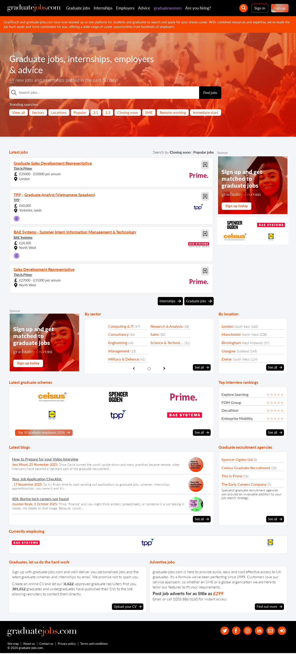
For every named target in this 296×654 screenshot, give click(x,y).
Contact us (47, 644)
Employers (125, 8)
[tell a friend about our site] (269, 630)
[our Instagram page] (244, 630)
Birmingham (231, 342)
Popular (80, 112)
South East (242, 326)
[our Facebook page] (232, 630)
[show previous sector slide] (134, 368)
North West (250, 334)
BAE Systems (23, 237)
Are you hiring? (198, 8)
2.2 (107, 112)
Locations (59, 112)
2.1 (95, 112)
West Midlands (252, 343)
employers (30, 69)
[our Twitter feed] (219, 630)
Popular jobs (203, 152)
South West (241, 359)
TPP (17, 200)
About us (29, 644)
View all (18, 112)
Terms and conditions (94, 644)
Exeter (227, 359)
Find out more (269, 606)
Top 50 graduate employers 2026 (44, 432)
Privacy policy (67, 644)
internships (92, 58)
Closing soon (127, 112)
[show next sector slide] (164, 368)
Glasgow (229, 351)
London (228, 326)
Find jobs (210, 93)
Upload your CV (128, 606)
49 (12, 80)
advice (75, 69)
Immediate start (205, 112)
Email (157, 598)
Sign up (280, 8)
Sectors (38, 112)
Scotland (243, 351)
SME (149, 112)
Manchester (231, 334)
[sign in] (281, 630)
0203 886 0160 (185, 598)
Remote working (173, 112)
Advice (144, 8)
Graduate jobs (78, 8)
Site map (13, 644)
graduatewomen (168, 8)
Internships (103, 8)
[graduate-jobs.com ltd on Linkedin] (257, 630)
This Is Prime (23, 168)
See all (202, 367)
